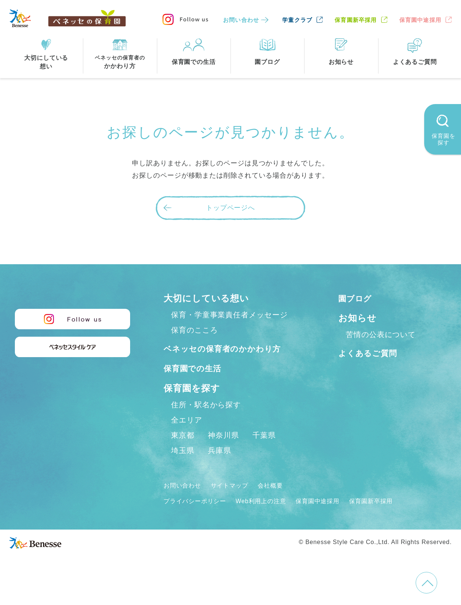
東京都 (182, 451)
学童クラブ (297, 20)
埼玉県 (182, 466)
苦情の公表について (381, 334)
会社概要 (281, 501)
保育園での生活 (196, 384)
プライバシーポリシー (199, 517)
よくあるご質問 (371, 353)
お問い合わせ (241, 20)
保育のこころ (194, 330)
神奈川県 (223, 451)
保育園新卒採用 (356, 20)
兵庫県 (219, 466)
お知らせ (357, 318)
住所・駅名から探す (206, 421)
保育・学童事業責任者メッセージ (229, 315)
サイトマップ (236, 501)
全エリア (186, 436)
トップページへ (230, 207)
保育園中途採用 (420, 20)
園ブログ (357, 298)
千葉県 (264, 451)
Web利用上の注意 (272, 517)
